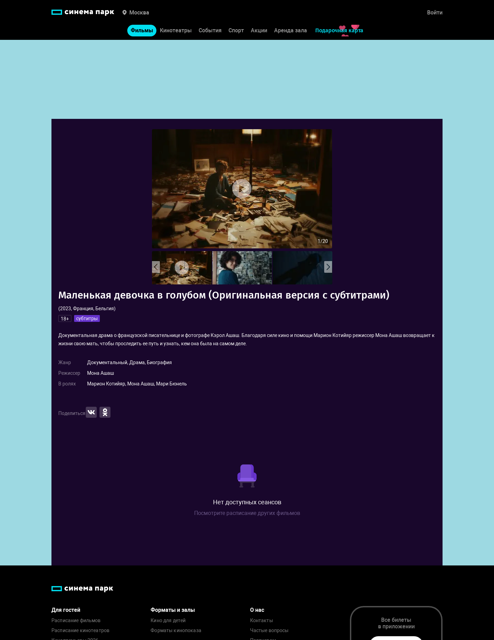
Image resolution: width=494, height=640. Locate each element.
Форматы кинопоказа (176, 630)
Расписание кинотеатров (80, 630)
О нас (257, 610)
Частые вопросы (269, 630)
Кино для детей (168, 620)
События (210, 30)
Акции (259, 30)
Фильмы (142, 30)
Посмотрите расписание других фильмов (247, 513)
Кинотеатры (176, 30)
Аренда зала (290, 30)
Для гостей (65, 610)
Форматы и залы (173, 610)
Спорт (236, 30)
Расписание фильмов (76, 620)
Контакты (261, 620)
